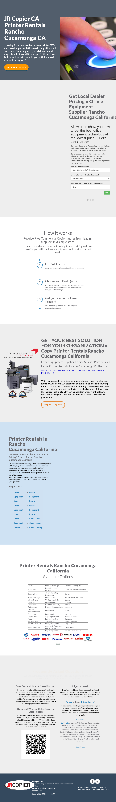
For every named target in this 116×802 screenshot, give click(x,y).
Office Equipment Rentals (34, 509)
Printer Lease (88, 702)
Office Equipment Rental (34, 496)
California (80, 719)
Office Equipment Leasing (18, 523)
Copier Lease (35, 523)
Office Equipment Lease (18, 509)
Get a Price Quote (16, 67)
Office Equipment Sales (18, 496)
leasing (42, 675)
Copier (68, 702)
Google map (80, 747)
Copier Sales (34, 519)
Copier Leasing (35, 527)
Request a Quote (53, 405)
